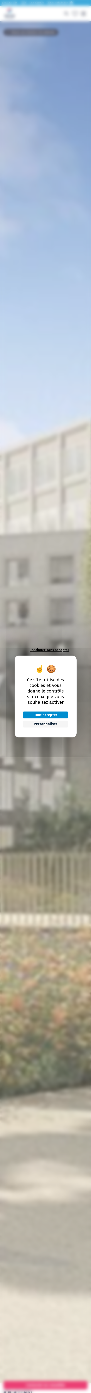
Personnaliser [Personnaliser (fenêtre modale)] (45, 724)
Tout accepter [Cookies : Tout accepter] (45, 715)
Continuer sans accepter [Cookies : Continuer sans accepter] (49, 650)
